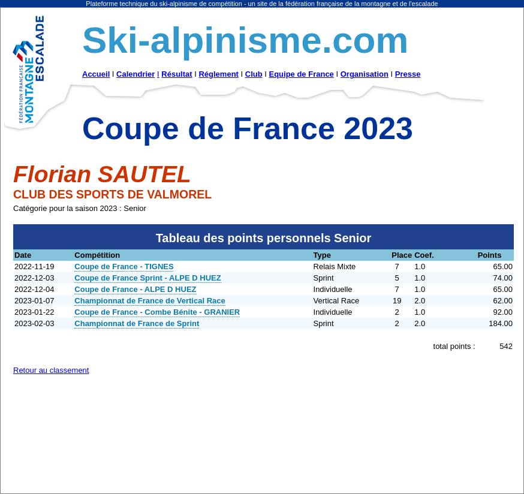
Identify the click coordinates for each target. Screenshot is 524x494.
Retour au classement (51, 370)
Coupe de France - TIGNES (123, 266)
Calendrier (135, 74)
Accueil (96, 74)
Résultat (176, 74)
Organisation (365, 74)
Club (254, 74)
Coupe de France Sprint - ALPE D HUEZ (147, 277)
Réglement (218, 74)
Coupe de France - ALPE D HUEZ (135, 289)
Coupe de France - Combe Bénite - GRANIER (157, 312)
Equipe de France (301, 74)
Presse (408, 74)
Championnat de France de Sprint (136, 323)
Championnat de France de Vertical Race (149, 300)
